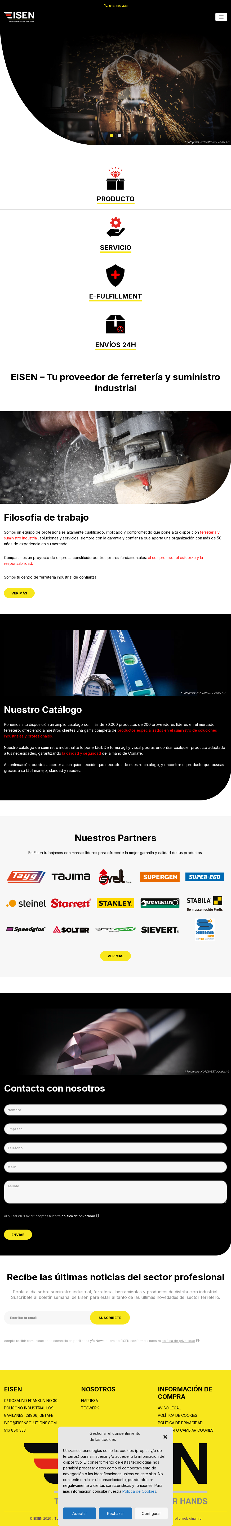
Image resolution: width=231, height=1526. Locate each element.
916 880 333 (118, 6)
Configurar (151, 1513)
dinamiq (195, 1518)
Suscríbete (110, 1318)
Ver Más (19, 593)
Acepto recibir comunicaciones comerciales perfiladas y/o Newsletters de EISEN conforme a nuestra (101, 1341)
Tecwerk (90, 1408)
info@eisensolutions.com (30, 1422)
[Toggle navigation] (221, 17)
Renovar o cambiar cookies (186, 1430)
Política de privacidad (180, 1422)
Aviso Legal (169, 1408)
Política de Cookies (139, 1491)
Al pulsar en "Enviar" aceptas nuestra (51, 1216)
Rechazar (115, 1513)
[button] (165, 1436)
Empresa (89, 1400)
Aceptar (79, 1513)
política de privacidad (78, 1216)
